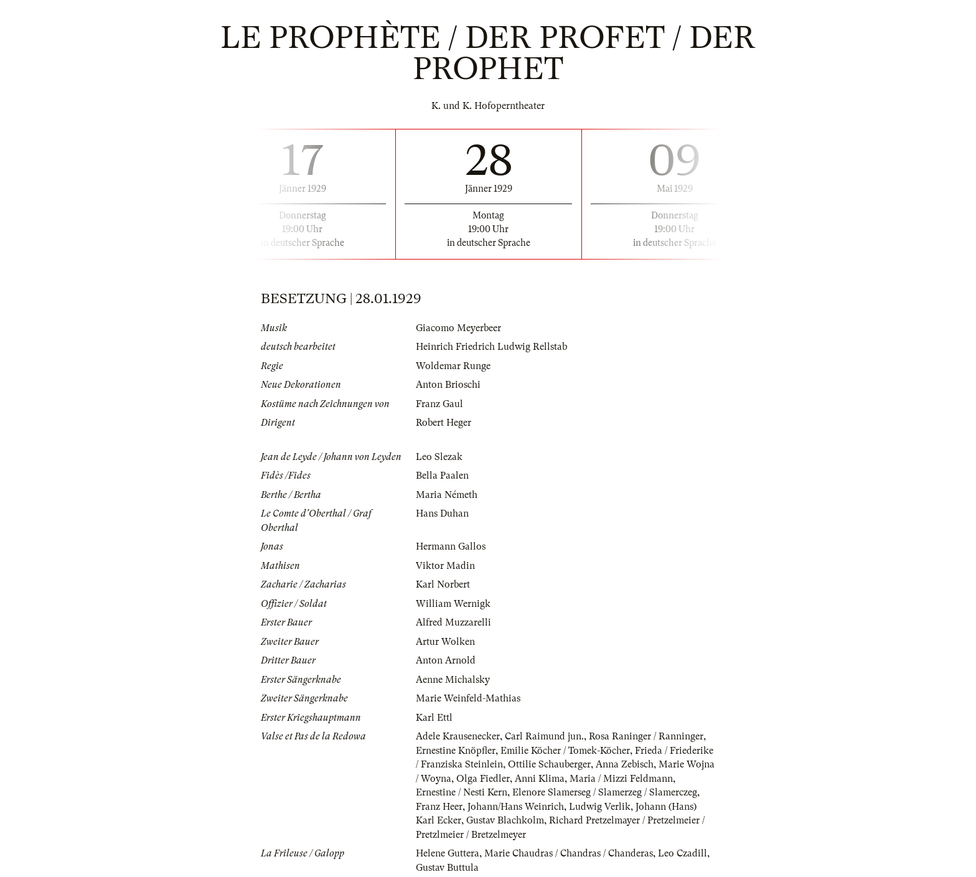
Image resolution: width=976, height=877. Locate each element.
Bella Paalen (442, 475)
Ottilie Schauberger (549, 764)
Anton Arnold (446, 660)
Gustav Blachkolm (505, 820)
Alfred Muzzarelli (453, 622)
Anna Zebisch (625, 764)
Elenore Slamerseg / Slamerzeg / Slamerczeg (604, 792)
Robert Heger (443, 422)
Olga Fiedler (483, 778)
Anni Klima (540, 778)
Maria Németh (446, 494)
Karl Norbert (443, 584)
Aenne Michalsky (453, 679)
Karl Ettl (434, 717)
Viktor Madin (445, 565)
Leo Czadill (682, 853)
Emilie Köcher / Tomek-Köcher (565, 750)
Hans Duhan (442, 513)
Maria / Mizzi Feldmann (621, 778)
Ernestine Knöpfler (455, 750)
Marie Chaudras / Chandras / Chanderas (568, 853)
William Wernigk (453, 603)
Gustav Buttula (447, 867)
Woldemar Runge (453, 366)
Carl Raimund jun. (544, 736)
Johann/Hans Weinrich (515, 806)
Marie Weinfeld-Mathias (468, 698)
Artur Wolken (445, 641)
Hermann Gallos (451, 546)
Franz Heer (439, 806)
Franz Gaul (439, 404)
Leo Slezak (439, 456)
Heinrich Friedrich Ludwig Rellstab (491, 346)
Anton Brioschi (448, 384)
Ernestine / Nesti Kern (461, 792)
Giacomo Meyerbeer (458, 328)
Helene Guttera (447, 853)
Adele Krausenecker (458, 736)
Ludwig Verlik (600, 806)
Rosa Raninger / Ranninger (646, 736)
